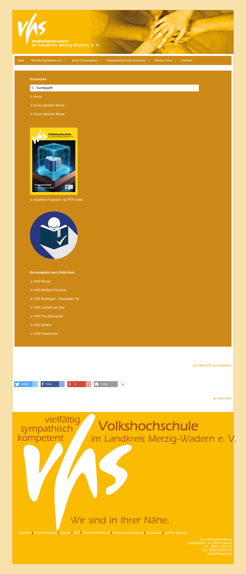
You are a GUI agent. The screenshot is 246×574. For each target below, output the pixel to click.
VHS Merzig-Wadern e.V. (46, 60)
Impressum (154, 532)
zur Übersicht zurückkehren (212, 365)
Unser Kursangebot (84, 60)
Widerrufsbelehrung (96, 532)
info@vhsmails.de (219, 553)
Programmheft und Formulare (126, 60)
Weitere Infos (163, 60)
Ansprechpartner (45, 532)
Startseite (25, 532)
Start (21, 60)
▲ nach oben (222, 398)
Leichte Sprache (175, 532)
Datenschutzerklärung (128, 532)
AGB (76, 532)
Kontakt (187, 60)
